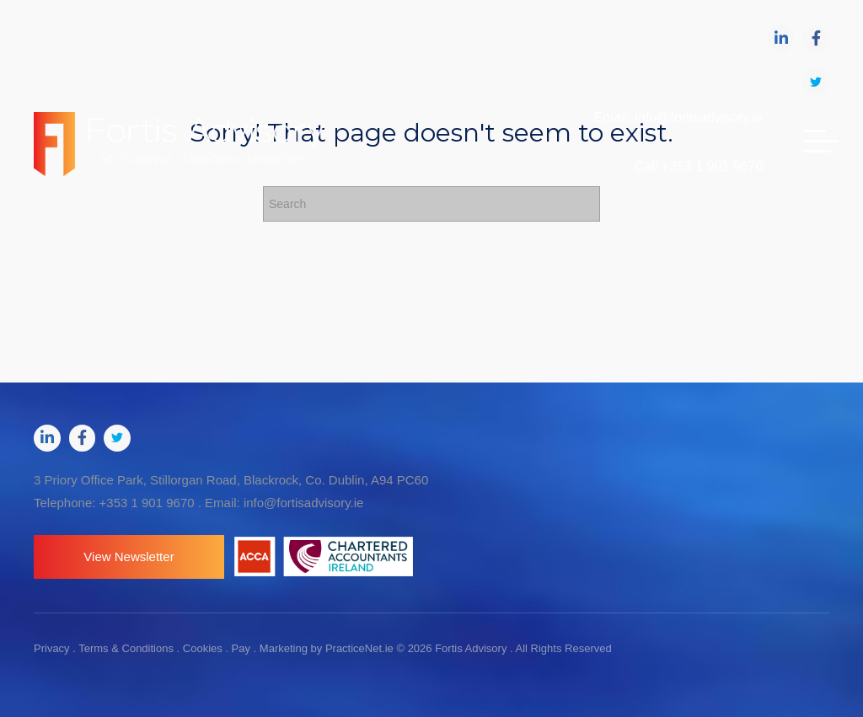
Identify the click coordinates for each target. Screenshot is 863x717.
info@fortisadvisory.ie (304, 502)
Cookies (202, 648)
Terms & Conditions (126, 648)
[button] (129, 557)
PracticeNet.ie (361, 648)
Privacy (52, 648)
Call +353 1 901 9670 (699, 166)
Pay (241, 648)
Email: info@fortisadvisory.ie (678, 117)
